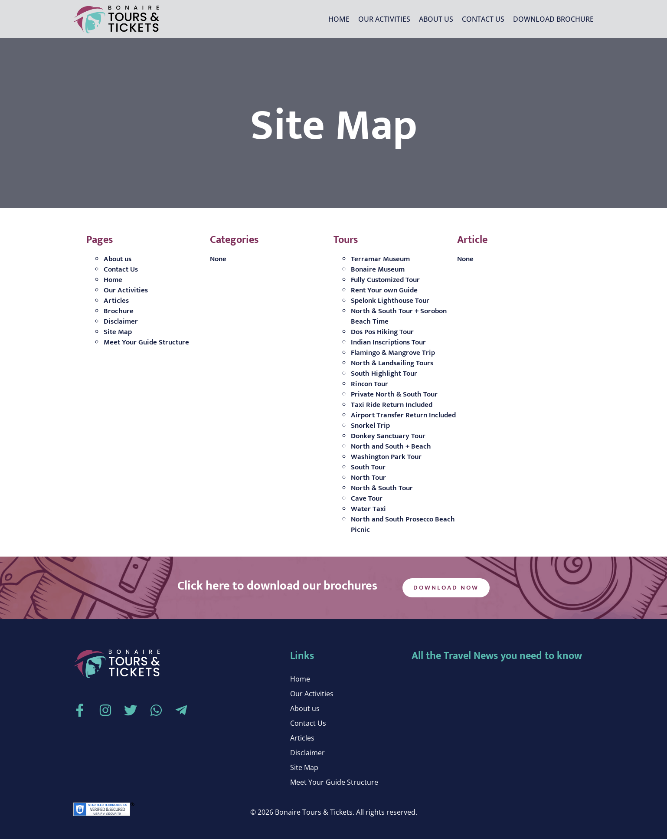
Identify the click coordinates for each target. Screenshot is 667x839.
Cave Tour (367, 498)
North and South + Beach (391, 446)
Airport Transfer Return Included (403, 415)
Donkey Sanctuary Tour (388, 436)
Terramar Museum (380, 259)
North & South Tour (382, 488)
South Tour (368, 467)
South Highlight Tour (384, 373)
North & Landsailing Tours (392, 363)
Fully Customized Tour (385, 280)
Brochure (119, 311)
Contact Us (483, 19)
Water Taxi (368, 509)
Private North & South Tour (394, 394)
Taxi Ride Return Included (391, 405)
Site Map (118, 332)
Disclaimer (121, 321)
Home (339, 19)
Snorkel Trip (370, 426)
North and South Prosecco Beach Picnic (403, 524)
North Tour (368, 478)
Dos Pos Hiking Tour (382, 332)
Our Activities (384, 19)
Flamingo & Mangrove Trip (393, 353)
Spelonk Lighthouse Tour (390, 301)
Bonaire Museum (378, 269)
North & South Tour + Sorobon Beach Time (399, 316)
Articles (116, 301)
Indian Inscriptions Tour (388, 342)
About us (436, 19)
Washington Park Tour (386, 457)
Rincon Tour (369, 384)
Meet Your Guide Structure (146, 342)
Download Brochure (553, 19)
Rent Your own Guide (384, 290)
